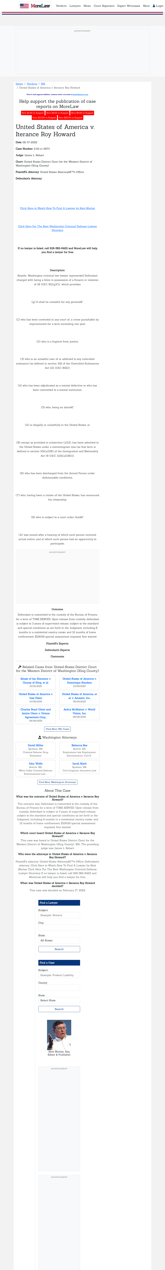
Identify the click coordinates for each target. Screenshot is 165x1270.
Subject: (43, 910)
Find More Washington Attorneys (57, 782)
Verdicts (32, 83)
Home (19, 83)
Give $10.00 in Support (44, 117)
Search (59, 949)
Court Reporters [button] (104, 6)
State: (41, 935)
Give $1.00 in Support (33, 113)
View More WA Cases (57, 729)
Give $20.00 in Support (70, 117)
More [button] (146, 6)
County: (43, 982)
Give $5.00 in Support (82, 113)
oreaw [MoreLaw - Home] (35, 6)
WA (43, 83)
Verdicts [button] (61, 6)
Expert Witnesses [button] (128, 6)
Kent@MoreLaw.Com (80, 94)
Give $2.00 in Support (57, 113)
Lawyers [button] (75, 6)
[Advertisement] (82, 56)
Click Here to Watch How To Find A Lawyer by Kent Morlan (57, 208)
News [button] (87, 6)
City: (41, 922)
